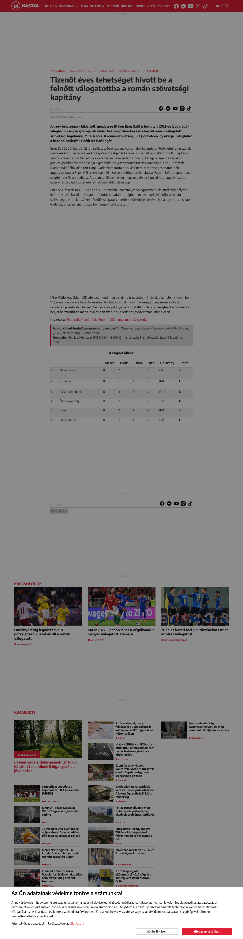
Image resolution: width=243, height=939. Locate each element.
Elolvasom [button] (77, 923)
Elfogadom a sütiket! (206, 931)
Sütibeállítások (156, 931)
